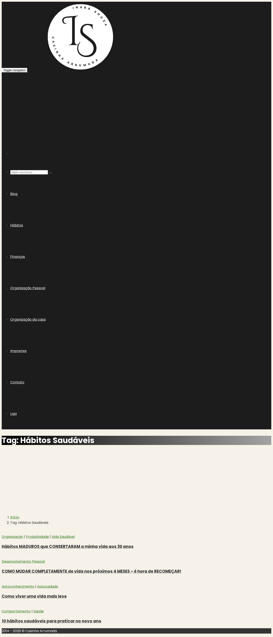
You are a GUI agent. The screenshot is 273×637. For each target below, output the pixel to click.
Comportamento (16, 611)
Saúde (38, 611)
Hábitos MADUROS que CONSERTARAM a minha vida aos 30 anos (68, 546)
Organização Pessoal (27, 288)
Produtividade (37, 536)
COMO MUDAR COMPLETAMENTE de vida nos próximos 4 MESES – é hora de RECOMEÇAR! (91, 571)
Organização (12, 536)
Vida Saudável (63, 536)
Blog (13, 193)
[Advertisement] (136, 105)
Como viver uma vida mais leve (34, 596)
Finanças (17, 256)
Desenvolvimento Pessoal (23, 561)
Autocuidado (47, 586)
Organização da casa (28, 319)
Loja (13, 413)
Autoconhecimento (18, 586)
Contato (17, 382)
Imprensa (18, 350)
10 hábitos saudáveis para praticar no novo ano (51, 621)
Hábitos (16, 225)
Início (14, 517)
